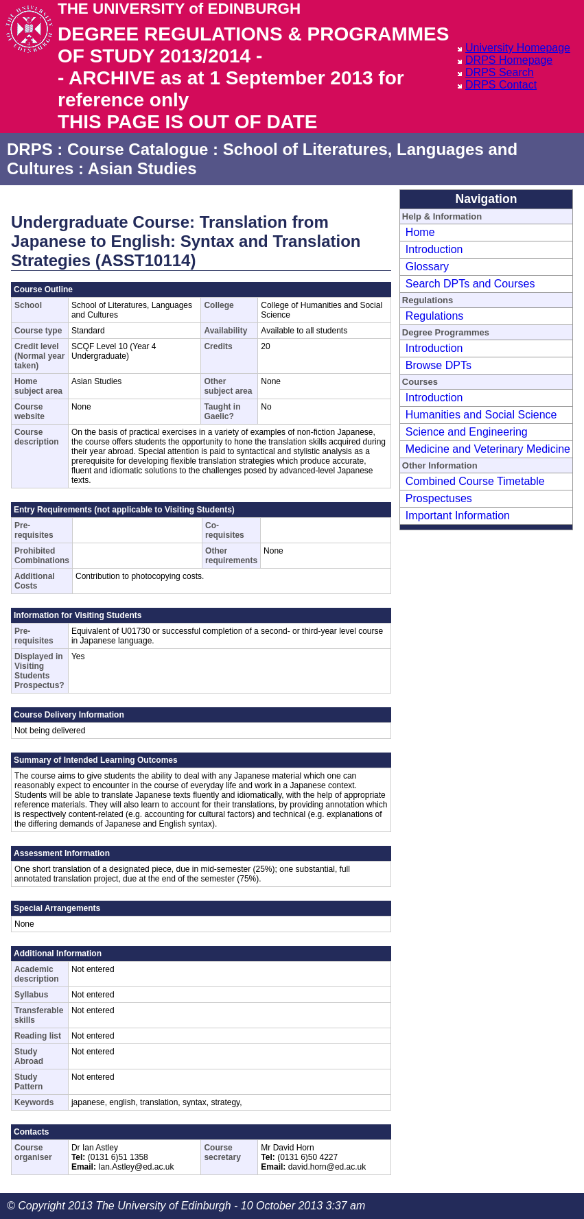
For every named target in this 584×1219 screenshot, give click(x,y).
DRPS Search (499, 72)
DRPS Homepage (508, 60)
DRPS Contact (501, 85)
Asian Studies (142, 168)
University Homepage (517, 48)
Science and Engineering (467, 432)
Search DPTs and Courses (470, 283)
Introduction (434, 249)
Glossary (427, 266)
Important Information (458, 515)
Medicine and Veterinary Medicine (488, 449)
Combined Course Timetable (475, 481)
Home (420, 232)
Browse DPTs (438, 365)
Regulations (435, 316)
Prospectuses (439, 498)
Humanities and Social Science (481, 415)
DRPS (30, 149)
